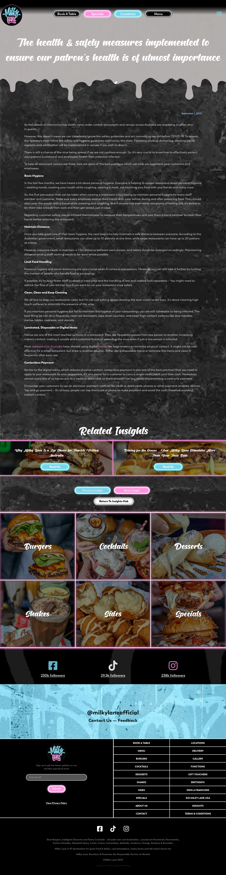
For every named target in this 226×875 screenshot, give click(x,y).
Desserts (188, 546)
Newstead (158, 839)
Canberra (135, 843)
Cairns (101, 843)
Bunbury (155, 843)
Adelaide (124, 843)
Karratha (168, 843)
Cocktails (113, 546)
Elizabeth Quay (80, 843)
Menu (158, 14)
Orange (146, 843)
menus (102, 346)
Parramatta (172, 839)
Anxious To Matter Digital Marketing (113, 865)
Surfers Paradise (62, 843)
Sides (113, 613)
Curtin (93, 843)
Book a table (66, 14)
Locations (127, 14)
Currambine (112, 843)
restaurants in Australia (47, 346)
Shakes (37, 613)
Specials (97, 14)
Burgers (37, 546)
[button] (219, 13)
